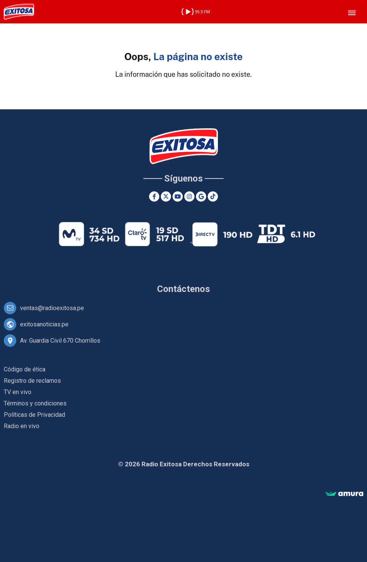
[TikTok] (213, 196)
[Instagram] (189, 196)
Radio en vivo (21, 426)
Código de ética (24, 369)
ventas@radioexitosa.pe (52, 308)
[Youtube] (178, 196)
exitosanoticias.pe (44, 324)
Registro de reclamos (32, 380)
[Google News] (201, 196)
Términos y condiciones (35, 403)
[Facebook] (154, 196)
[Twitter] (166, 196)
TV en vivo (17, 392)
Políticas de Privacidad (34, 414)
